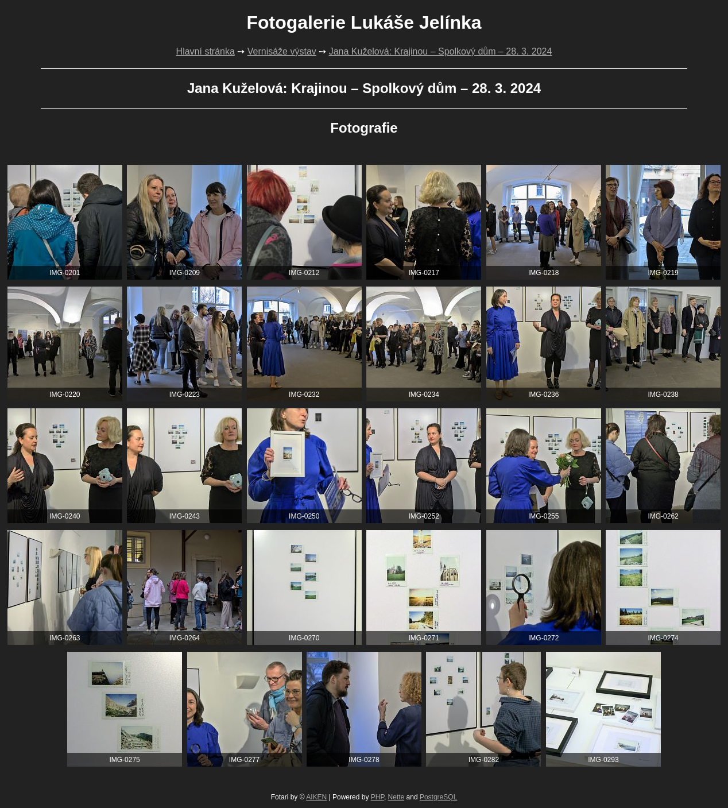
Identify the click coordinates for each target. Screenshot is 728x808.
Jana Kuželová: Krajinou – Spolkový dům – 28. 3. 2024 (440, 51)
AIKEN (316, 797)
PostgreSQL (438, 797)
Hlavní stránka (205, 51)
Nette (396, 797)
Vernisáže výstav (281, 51)
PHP (377, 797)
